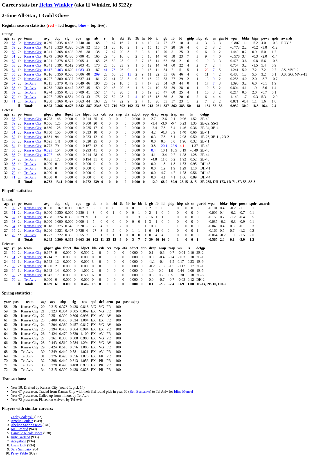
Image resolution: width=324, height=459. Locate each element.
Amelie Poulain (22, 421)
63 (13, 65)
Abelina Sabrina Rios (26, 425)
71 (13, 101)
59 (13, 47)
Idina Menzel (183, 391)
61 (13, 56)
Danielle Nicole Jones (26, 433)
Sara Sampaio (21, 449)
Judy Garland (20, 437)
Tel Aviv (30, 83)
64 (13, 70)
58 (13, 43)
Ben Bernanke (140, 391)
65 (13, 74)
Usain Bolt (18, 445)
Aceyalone (18, 441)
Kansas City (33, 43)
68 (13, 88)
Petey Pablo (19, 453)
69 (13, 92)
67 (13, 83)
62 (13, 61)
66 (13, 79)
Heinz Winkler (56, 5)
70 (13, 97)
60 (13, 52)
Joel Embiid (19, 429)
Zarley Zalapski (22, 417)
